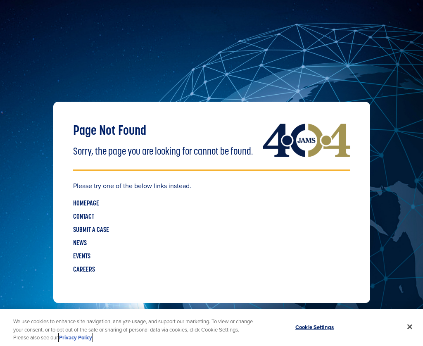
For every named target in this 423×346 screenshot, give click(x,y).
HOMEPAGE (86, 203)
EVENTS (81, 256)
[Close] (410, 326)
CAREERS (84, 270)
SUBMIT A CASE (91, 230)
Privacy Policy (75, 337)
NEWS (80, 243)
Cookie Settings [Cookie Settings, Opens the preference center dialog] (314, 327)
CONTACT (83, 217)
